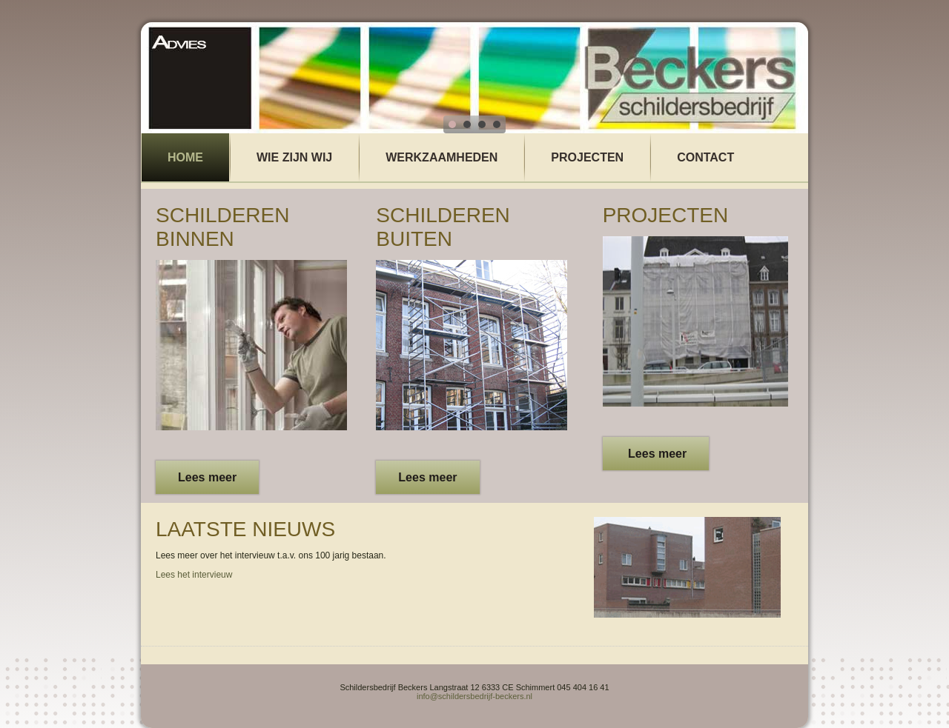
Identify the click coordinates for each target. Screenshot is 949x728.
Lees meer (207, 477)
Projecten (587, 157)
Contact (705, 157)
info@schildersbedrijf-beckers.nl (474, 696)
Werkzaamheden (441, 157)
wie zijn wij (294, 157)
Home (185, 157)
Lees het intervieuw (194, 575)
